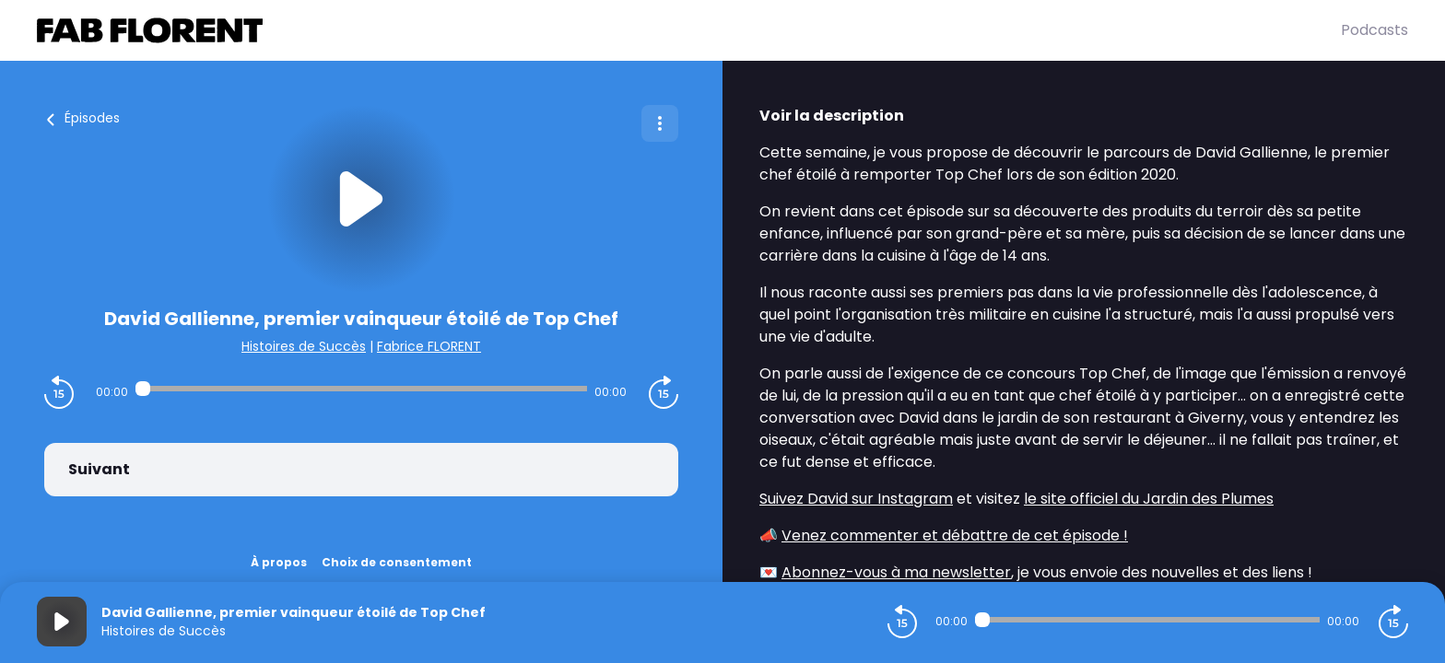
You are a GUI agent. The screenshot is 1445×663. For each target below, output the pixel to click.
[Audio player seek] (361, 388)
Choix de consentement (397, 562)
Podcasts (1374, 30)
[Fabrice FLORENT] (689, 30)
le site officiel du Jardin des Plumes (1149, 498)
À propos (279, 562)
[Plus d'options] (659, 123)
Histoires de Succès (303, 346)
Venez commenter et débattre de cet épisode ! (954, 535)
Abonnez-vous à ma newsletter (896, 572)
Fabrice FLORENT (429, 346)
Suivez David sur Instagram (856, 498)
